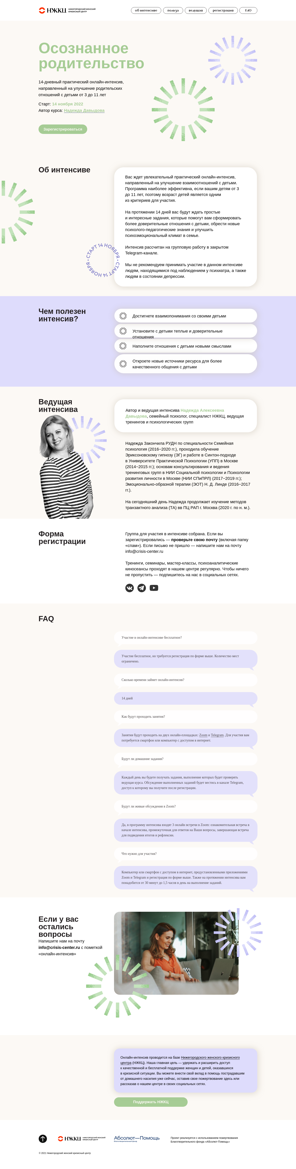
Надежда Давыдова (84, 110)
